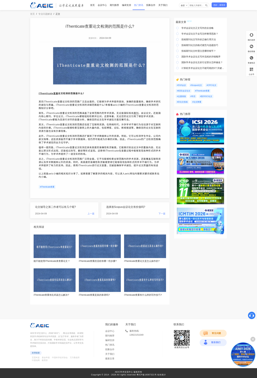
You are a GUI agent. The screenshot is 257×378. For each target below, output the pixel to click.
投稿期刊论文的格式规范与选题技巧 (199, 45)
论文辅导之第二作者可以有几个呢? (55, 207)
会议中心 (102, 5)
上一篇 (91, 213)
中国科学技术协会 (60, 357)
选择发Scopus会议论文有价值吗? (125, 207)
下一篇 (161, 213)
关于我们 (163, 5)
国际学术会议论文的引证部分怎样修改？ (202, 62)
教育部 (45, 360)
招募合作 (150, 5)
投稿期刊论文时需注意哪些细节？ (198, 51)
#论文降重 (196, 102)
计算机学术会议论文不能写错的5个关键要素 (203, 68)
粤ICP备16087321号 (147, 375)
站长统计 (161, 375)
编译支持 (126, 5)
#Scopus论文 (196, 85)
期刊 (136, 113)
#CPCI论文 (211, 85)
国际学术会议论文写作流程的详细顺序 (200, 56)
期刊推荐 (114, 5)
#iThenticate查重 (47, 187)
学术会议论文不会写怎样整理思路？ (199, 33)
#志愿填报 (181, 96)
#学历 (193, 96)
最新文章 (109, 358)
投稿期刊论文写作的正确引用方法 (198, 39)
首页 (92, 5)
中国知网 (36, 360)
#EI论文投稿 (182, 102)
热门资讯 (138, 5)
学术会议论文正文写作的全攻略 (197, 28)
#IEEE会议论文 (183, 91)
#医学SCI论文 (206, 96)
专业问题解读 (45, 14)
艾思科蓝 (36, 357)
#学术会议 (181, 85)
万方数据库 (75, 357)
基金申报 (46, 357)
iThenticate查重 (48, 93)
